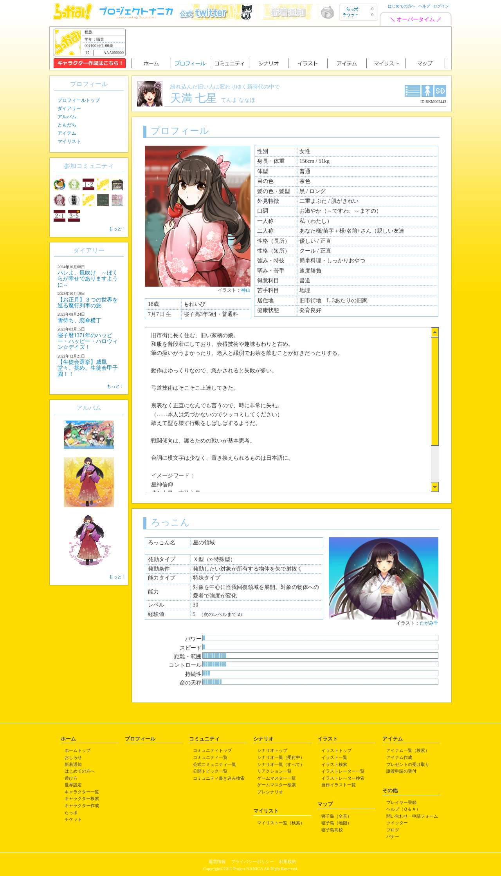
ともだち (67, 125)
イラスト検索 (334, 764)
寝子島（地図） (336, 822)
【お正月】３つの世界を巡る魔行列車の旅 (88, 303)
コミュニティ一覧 (210, 757)
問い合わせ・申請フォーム (412, 816)
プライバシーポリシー (252, 861)
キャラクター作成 (82, 805)
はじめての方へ (401, 6)
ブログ (392, 829)
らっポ (71, 812)
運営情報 (217, 861)
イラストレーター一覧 (342, 771)
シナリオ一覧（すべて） (281, 764)
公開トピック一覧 (210, 771)
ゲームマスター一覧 (276, 778)
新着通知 (73, 764)
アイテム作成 (399, 757)
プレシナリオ (270, 791)
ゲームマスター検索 (276, 784)
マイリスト (69, 141)
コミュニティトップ (212, 750)
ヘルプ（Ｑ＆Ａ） (403, 809)
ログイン (441, 6)
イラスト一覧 (334, 757)
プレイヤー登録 (401, 802)
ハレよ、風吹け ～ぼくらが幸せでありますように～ (88, 279)
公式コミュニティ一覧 (214, 764)
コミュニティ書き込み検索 (219, 778)
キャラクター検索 (82, 798)
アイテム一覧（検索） (407, 750)
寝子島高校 (332, 829)
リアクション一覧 (274, 771)
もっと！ (117, 228)
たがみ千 (429, 623)
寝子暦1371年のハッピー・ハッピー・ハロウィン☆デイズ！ (88, 341)
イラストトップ (336, 750)
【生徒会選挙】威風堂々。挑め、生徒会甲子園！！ (88, 368)
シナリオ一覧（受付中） (281, 757)
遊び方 (71, 778)
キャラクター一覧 (82, 791)
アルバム (67, 116)
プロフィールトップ (79, 100)
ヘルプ (424, 6)
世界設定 (73, 784)
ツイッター (397, 822)
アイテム (67, 133)
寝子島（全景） (336, 816)
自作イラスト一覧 (338, 784)
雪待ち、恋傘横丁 (79, 320)
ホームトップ (77, 750)
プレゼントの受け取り (407, 764)
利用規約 (287, 861)
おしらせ (73, 757)
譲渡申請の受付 (401, 771)
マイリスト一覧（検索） (281, 822)
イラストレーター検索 (342, 778)
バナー (392, 836)
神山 (245, 290)
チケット (73, 819)
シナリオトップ (272, 750)
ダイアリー (69, 108)
